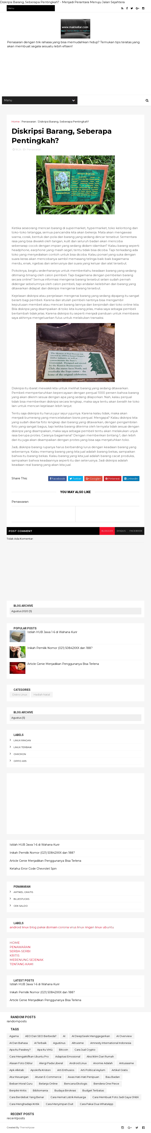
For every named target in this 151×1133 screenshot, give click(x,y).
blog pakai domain (43, 927)
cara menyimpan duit (59, 1104)
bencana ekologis (75, 1083)
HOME (15, 943)
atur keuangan (19, 1076)
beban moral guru (20, 1083)
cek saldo (21, 905)
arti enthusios (65, 1070)
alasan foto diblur (21, 1063)
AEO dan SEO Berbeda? (40, 1036)
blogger (107, 531)
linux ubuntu (104, 927)
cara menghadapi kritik (24, 1104)
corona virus (67, 927)
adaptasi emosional (67, 1056)
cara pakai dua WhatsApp (96, 1104)
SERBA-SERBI (20, 951)
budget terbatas (93, 1090)
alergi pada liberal (51, 1063)
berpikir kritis (17, 1090)
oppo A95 (20, 760)
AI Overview (124, 1036)
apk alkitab (16, 1070)
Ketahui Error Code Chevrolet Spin (33, 868)
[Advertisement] (75, 63)
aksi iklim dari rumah (100, 1056)
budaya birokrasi (65, 1090)
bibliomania (40, 1090)
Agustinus (59, 1042)
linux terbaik (23, 747)
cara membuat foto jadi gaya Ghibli (115, 1097)
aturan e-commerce (48, 1076)
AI (64, 1036)
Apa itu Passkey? (20, 1049)
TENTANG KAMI (21, 964)
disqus (121, 531)
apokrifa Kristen (40, 1070)
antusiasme (126, 1063)
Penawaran (29, 121)
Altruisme (78, 1042)
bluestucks (21, 898)
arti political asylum (93, 1070)
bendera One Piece (106, 1083)
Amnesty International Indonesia (110, 1042)
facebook (136, 531)
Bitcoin (63, 1049)
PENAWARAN (20, 947)
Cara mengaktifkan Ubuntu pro (29, 1056)
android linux (19, 927)
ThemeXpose (27, 1127)
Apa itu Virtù (44, 1049)
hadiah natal (42, 694)
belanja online (48, 1083)
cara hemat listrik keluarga (68, 1097)
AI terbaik (40, 1042)
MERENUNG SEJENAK (26, 960)
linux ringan (22, 740)
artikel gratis (23, 892)
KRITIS (14, 955)
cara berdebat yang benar (26, 1097)
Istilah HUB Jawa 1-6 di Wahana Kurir (52, 632)
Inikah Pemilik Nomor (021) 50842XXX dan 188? (60, 648)
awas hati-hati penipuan (83, 1076)
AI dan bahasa (18, 1042)
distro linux (19, 694)
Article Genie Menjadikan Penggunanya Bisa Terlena (63, 664)
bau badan (113, 1076)
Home (16, 121)
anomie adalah (103, 1063)
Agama (14, 1036)
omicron (20, 754)
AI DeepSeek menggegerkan (91, 1036)
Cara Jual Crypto (85, 1049)
